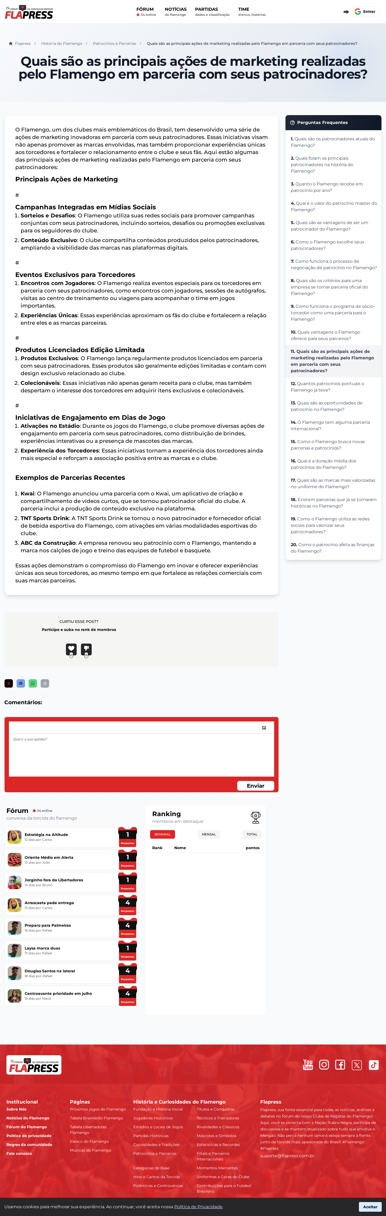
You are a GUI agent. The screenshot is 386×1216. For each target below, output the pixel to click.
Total (252, 834)
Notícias (176, 12)
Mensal (209, 834)
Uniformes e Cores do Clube (223, 1176)
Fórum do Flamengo (26, 1126)
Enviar (256, 786)
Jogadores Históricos (153, 1118)
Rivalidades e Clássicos (218, 1126)
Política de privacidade (28, 1135)
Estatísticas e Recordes (218, 1144)
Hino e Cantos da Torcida (156, 1176)
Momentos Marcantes (217, 1168)
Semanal (162, 834)
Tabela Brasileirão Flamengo (96, 1118)
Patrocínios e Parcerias (154, 1153)
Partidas (212, 12)
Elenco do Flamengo (89, 1141)
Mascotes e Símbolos (216, 1135)
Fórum (146, 12)
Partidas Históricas (151, 1135)
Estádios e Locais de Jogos (158, 1126)
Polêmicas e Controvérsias (158, 1185)
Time (252, 12)
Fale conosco (19, 1153)
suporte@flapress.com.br (287, 1155)
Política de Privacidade (198, 1206)
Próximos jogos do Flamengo (98, 1109)
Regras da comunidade (29, 1144)
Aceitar (370, 1206)
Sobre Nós (16, 1109)
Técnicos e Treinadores (218, 1118)
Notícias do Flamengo (27, 1118)
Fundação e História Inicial (158, 1109)
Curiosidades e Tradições (156, 1144)
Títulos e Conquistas (216, 1109)
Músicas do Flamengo (90, 1150)
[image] (264, 728)
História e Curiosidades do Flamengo (179, 1102)
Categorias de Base (151, 1168)
